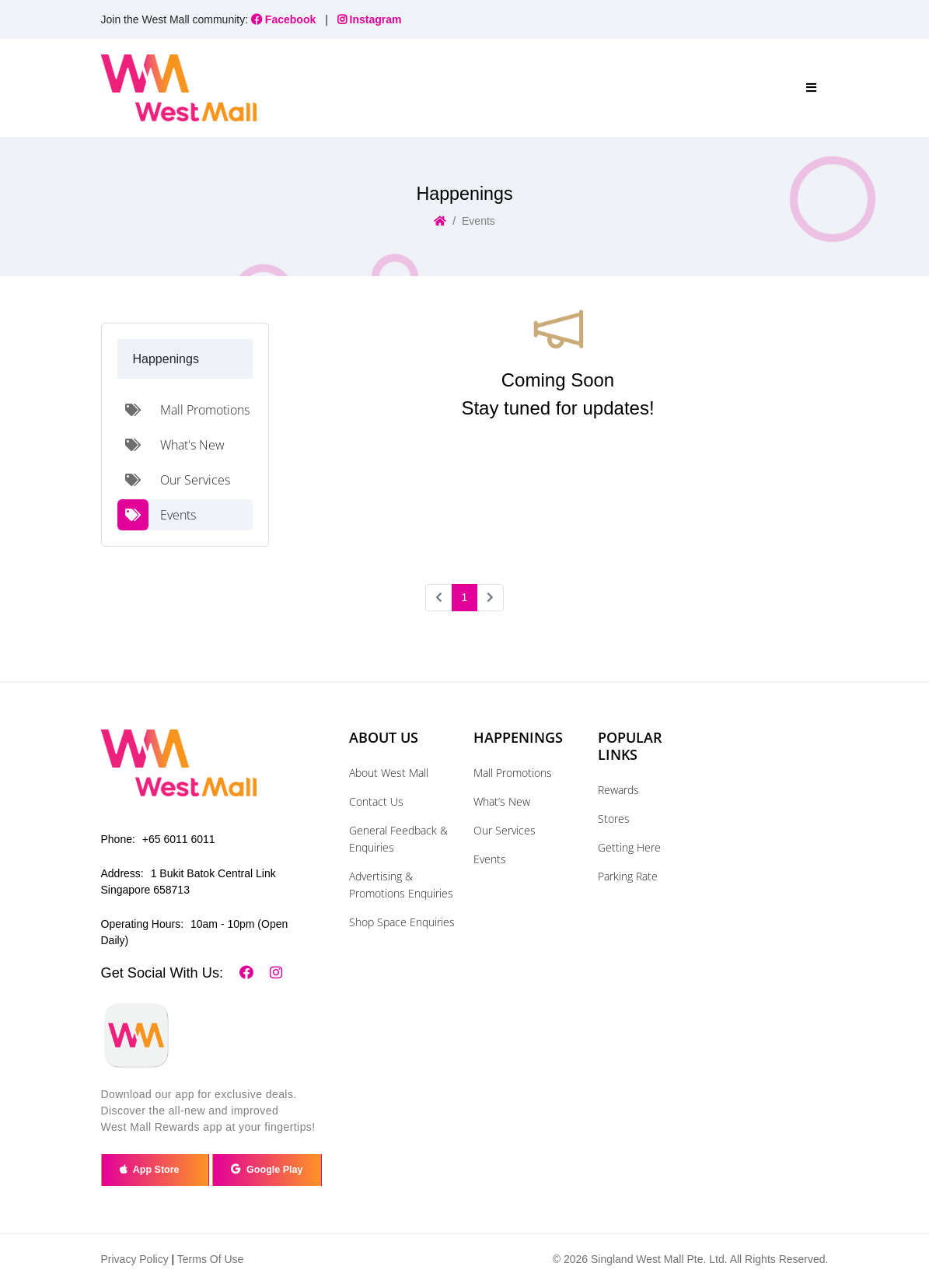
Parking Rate (628, 876)
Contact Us (376, 801)
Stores (614, 818)
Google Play (266, 1169)
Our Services (504, 830)
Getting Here (629, 847)
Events (489, 859)
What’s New (501, 801)
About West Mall (388, 772)
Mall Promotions (512, 772)
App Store (155, 1169)
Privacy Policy (135, 1259)
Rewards (618, 789)
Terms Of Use (210, 1259)
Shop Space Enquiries (402, 922)
